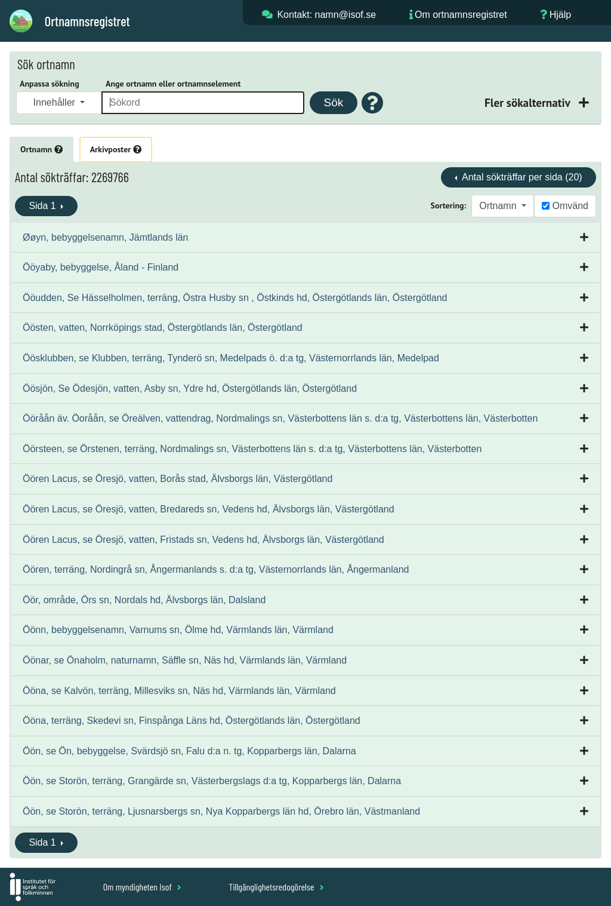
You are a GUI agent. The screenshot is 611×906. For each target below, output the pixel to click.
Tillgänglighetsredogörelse (276, 886)
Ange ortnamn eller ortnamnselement (173, 83)
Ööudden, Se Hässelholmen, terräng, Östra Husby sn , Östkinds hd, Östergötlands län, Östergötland (235, 298)
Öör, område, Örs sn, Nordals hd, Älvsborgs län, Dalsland (144, 600)
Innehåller (55, 102)
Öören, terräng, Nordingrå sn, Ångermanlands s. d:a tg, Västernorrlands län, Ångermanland (216, 569)
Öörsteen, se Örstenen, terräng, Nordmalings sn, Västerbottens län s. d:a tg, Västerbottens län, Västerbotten (252, 449)
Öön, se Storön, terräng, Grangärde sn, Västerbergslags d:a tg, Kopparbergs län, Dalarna (212, 781)
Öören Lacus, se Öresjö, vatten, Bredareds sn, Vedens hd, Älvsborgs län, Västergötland (208, 509)
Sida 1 (43, 206)
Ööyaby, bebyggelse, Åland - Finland (100, 267)
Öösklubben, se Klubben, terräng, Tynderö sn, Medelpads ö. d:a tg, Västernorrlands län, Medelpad (231, 358)
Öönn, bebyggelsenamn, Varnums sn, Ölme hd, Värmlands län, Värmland (178, 630)
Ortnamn (41, 149)
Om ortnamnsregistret (461, 15)
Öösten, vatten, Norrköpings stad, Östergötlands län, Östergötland (163, 328)
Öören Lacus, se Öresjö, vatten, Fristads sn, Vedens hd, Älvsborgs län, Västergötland (203, 540)
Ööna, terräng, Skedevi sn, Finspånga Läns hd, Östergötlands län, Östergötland (191, 720)
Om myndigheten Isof (142, 886)
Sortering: (449, 205)
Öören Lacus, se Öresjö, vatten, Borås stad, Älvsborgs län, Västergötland (177, 479)
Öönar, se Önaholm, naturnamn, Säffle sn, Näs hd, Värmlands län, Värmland (185, 660)
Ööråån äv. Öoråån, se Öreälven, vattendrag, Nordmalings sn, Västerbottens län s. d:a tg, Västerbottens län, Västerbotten (280, 418)
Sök (333, 102)
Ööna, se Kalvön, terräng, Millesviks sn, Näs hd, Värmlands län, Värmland (179, 691)
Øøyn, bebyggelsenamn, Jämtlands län (105, 237)
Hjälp (560, 15)
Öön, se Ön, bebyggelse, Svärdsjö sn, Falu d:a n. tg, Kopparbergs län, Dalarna (189, 751)
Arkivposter (115, 149)
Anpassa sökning (49, 83)
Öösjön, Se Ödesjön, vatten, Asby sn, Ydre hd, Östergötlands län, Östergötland (190, 388)
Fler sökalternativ (529, 102)
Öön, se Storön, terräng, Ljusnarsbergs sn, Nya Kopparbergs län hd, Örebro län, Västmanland (221, 811)
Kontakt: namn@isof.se (326, 15)
